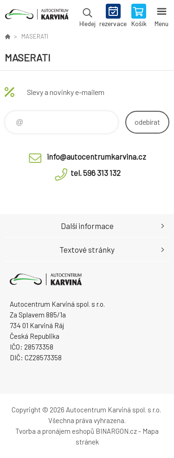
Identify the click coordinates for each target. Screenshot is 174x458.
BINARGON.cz (116, 431)
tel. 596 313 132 (96, 172)
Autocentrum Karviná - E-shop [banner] (36, 16)
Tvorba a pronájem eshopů (54, 431)
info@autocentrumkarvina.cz (96, 156)
